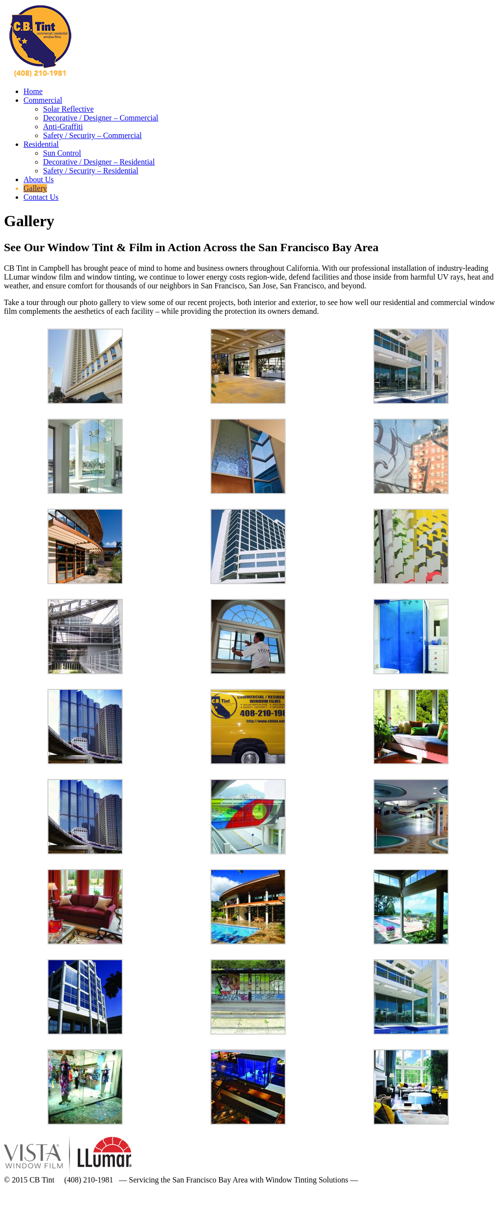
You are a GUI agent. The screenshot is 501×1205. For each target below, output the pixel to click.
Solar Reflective (68, 109)
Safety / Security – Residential (90, 170)
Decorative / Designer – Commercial (100, 118)
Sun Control (62, 153)
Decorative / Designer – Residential (99, 162)
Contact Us (41, 197)
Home (33, 91)
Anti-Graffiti (63, 126)
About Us (38, 179)
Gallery (35, 188)
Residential (41, 144)
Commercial (42, 100)
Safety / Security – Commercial (92, 135)
